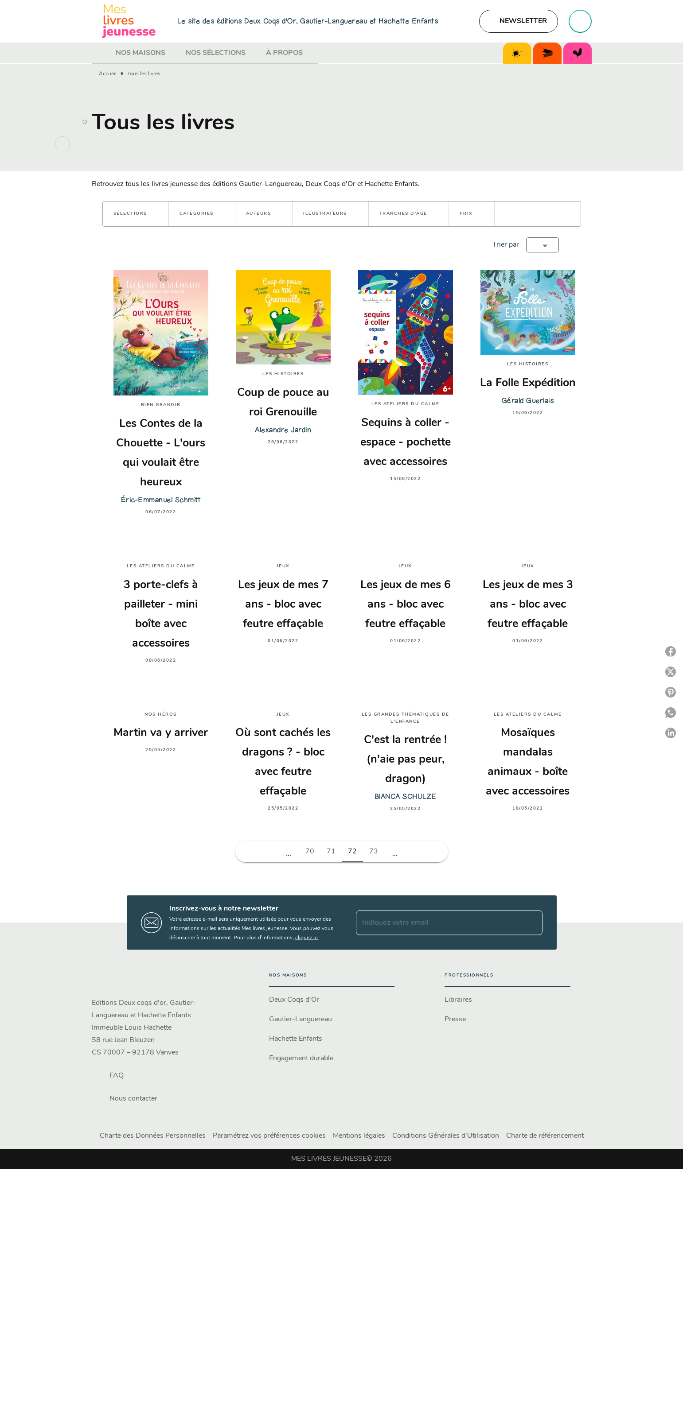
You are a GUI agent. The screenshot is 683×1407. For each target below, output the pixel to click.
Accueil (108, 74)
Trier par (505, 244)
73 (373, 851)
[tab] (101, 53)
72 (352, 851)
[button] (518, 21)
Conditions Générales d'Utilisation (445, 1136)
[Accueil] (129, 21)
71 (331, 851)
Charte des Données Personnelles (153, 1136)
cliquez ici (307, 938)
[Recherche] (580, 21)
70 (309, 851)
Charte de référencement (545, 1136)
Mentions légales (359, 1136)
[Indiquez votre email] (438, 922)
